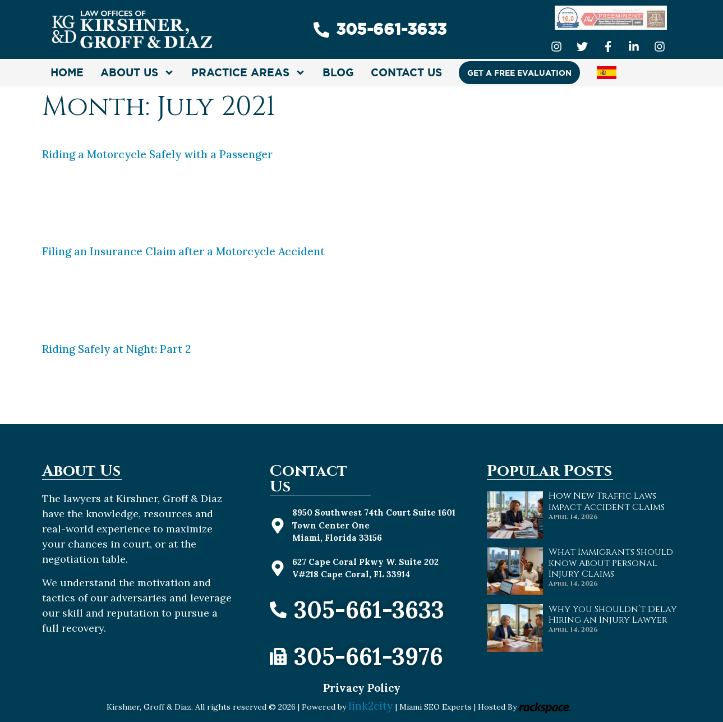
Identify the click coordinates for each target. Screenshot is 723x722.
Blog (338, 73)
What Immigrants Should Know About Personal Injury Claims (611, 563)
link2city (371, 705)
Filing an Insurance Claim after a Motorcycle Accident (183, 251)
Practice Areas (248, 73)
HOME (67, 73)
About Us (137, 73)
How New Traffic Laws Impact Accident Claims (607, 501)
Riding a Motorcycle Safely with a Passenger (157, 154)
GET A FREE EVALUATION (519, 73)
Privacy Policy (361, 688)
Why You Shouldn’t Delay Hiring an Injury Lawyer (613, 614)
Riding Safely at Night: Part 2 (116, 349)
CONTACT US (406, 73)
